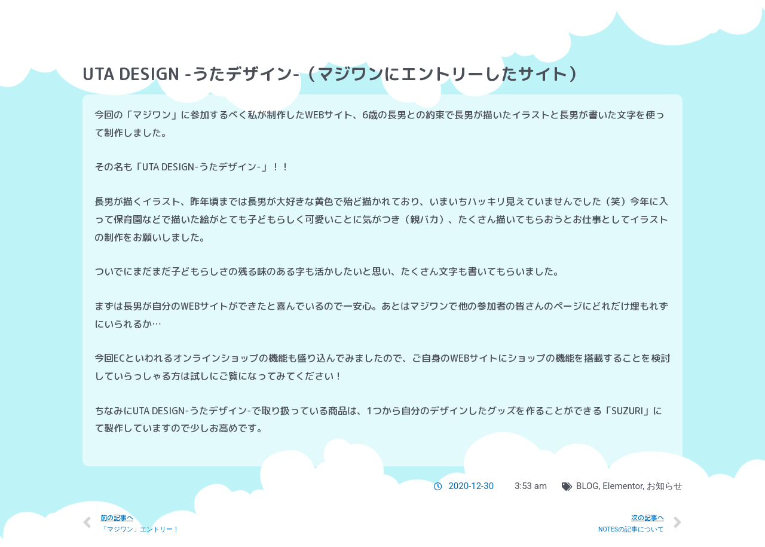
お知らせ (665, 486)
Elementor (622, 486)
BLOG (587, 486)
